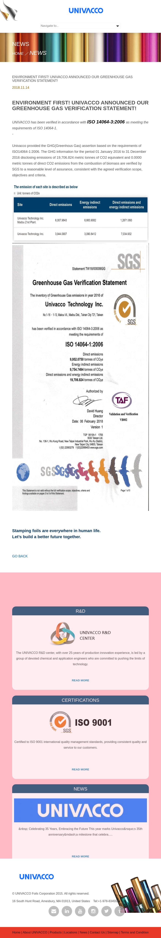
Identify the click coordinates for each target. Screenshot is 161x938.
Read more (80, 708)
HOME (18, 53)
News (83, 932)
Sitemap (112, 932)
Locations (70, 932)
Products (56, 932)
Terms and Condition (135, 932)
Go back (20, 561)
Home (16, 932)
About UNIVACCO (35, 932)
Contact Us (97, 932)
